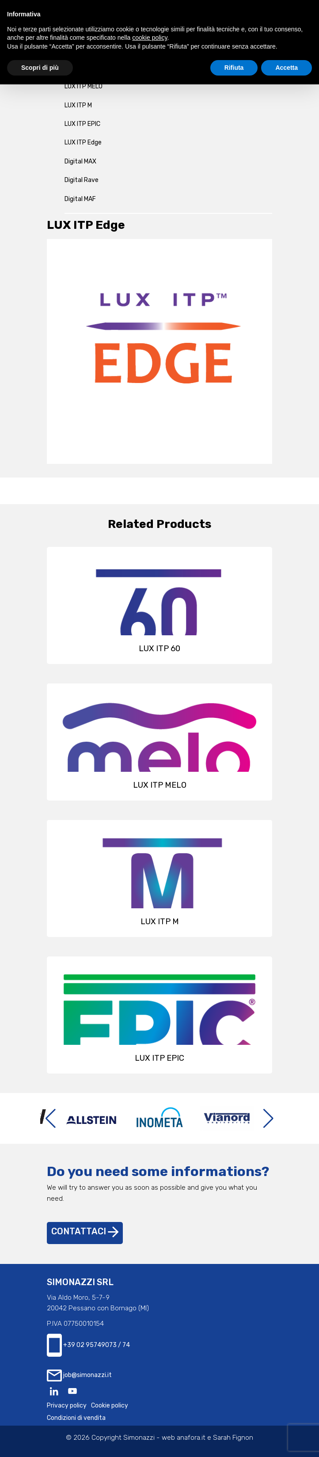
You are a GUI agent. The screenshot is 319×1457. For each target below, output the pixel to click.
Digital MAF (80, 199)
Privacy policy (67, 1405)
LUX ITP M (78, 105)
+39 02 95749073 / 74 (88, 1345)
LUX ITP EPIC (82, 124)
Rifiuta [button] (234, 67)
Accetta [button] (286, 67)
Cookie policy (109, 1405)
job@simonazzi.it (79, 1375)
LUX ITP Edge (83, 142)
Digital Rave (82, 180)
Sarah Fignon (233, 1438)
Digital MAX (80, 161)
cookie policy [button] (149, 37)
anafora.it (191, 1438)
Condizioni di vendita (76, 1418)
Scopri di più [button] (40, 67)
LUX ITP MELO (84, 86)
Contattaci (84, 1231)
